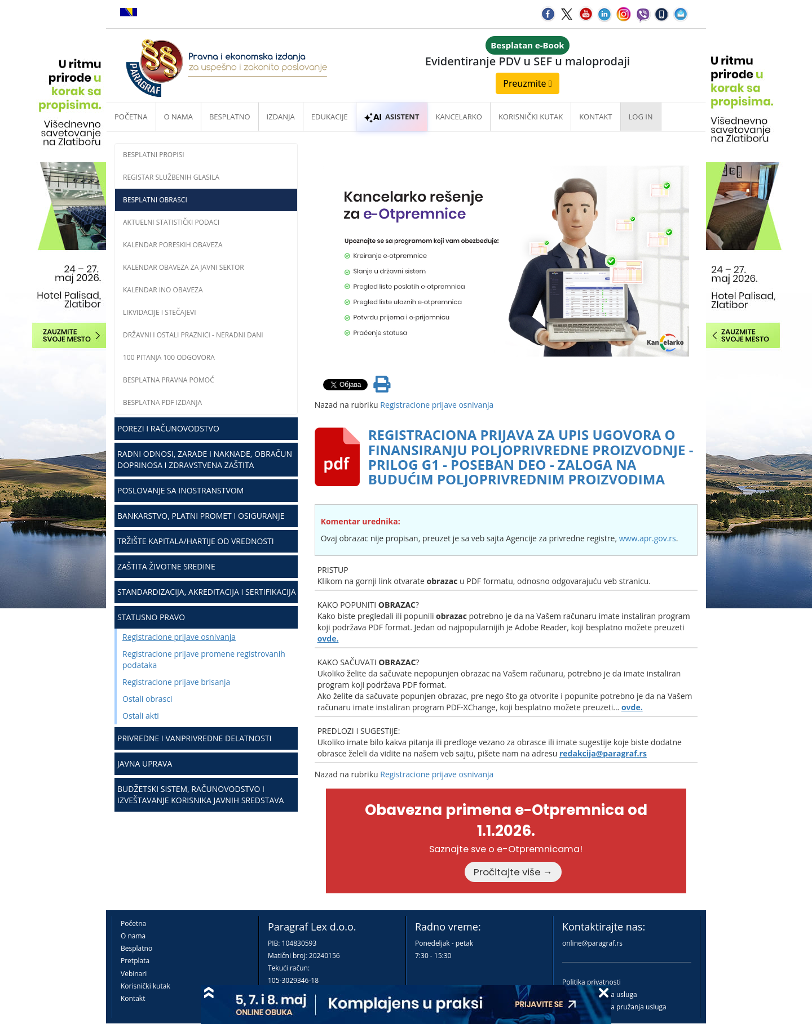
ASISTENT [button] (392, 117)
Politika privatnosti (591, 982)
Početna (131, 117)
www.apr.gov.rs (647, 538)
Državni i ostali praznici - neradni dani (193, 335)
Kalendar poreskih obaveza (173, 245)
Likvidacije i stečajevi (159, 312)
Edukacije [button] (329, 117)
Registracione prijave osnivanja (179, 636)
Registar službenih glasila (171, 177)
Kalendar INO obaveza (163, 290)
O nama (178, 117)
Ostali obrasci (147, 698)
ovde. (328, 638)
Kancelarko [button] (458, 117)
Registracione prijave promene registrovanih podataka (203, 659)
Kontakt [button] (595, 117)
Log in (641, 117)
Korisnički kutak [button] (530, 117)
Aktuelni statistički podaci (171, 222)
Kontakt (133, 998)
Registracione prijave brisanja (176, 681)
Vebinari (134, 973)
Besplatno (229, 117)
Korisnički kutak (145, 986)
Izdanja (281, 117)
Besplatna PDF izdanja (162, 402)
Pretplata (135, 960)
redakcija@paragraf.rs (603, 753)
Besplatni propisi (153, 154)
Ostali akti (140, 715)
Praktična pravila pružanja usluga (614, 1007)
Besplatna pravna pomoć (168, 380)
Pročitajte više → (513, 872)
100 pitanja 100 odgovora (169, 357)
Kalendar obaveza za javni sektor (183, 267)
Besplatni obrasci (155, 199)
